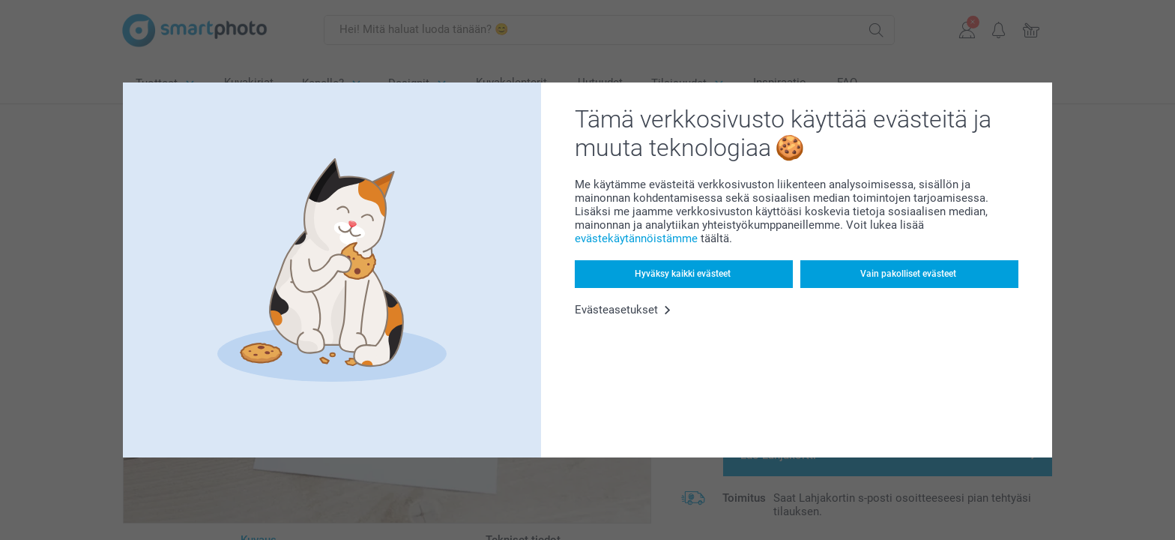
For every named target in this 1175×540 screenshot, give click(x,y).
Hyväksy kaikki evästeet (683, 273)
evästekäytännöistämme (636, 238)
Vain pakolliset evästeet (908, 273)
